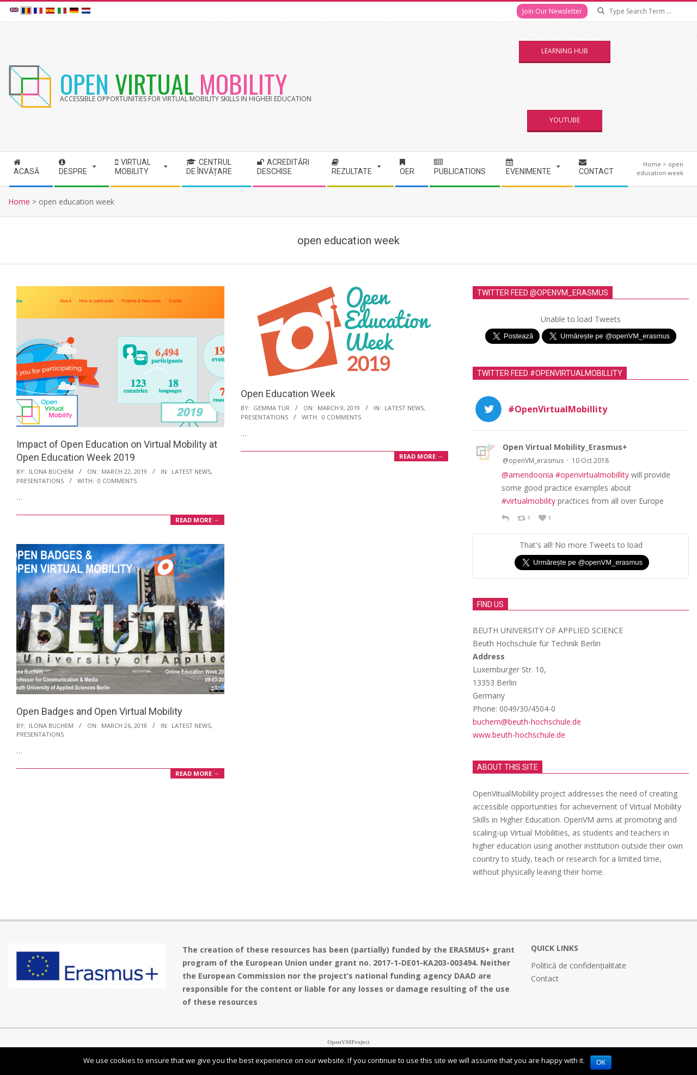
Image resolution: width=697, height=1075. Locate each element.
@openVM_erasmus (533, 460)
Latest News (191, 471)
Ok (601, 1062)
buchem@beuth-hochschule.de (527, 721)
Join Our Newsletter (552, 11)
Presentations (40, 481)
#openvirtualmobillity (592, 474)
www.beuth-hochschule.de (519, 735)
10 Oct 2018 (590, 460)
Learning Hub (564, 50)
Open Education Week (288, 393)
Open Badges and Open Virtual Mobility (99, 711)
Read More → (197, 520)
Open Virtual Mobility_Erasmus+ (565, 447)
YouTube (564, 120)
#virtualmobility (528, 501)
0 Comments (117, 481)
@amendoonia (527, 474)
